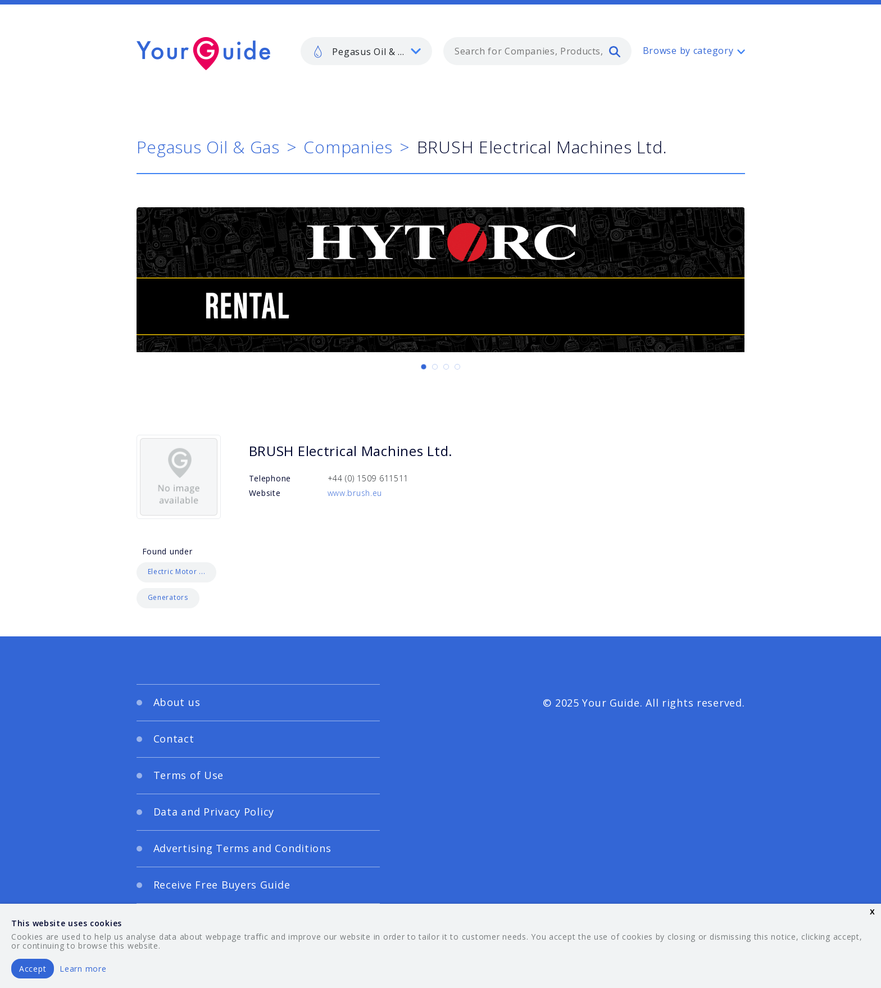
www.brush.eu (355, 493)
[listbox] (366, 51)
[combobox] (537, 51)
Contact (173, 738)
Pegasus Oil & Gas (208, 146)
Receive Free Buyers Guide (221, 884)
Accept (32, 968)
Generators (168, 597)
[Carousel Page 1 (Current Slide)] (423, 367)
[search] (614, 51)
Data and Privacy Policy (214, 811)
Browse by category (688, 50)
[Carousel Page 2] (435, 367)
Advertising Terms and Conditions (242, 848)
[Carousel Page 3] (446, 367)
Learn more (83, 968)
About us (177, 702)
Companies (347, 146)
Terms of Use (188, 775)
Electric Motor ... (177, 571)
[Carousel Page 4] (457, 367)
